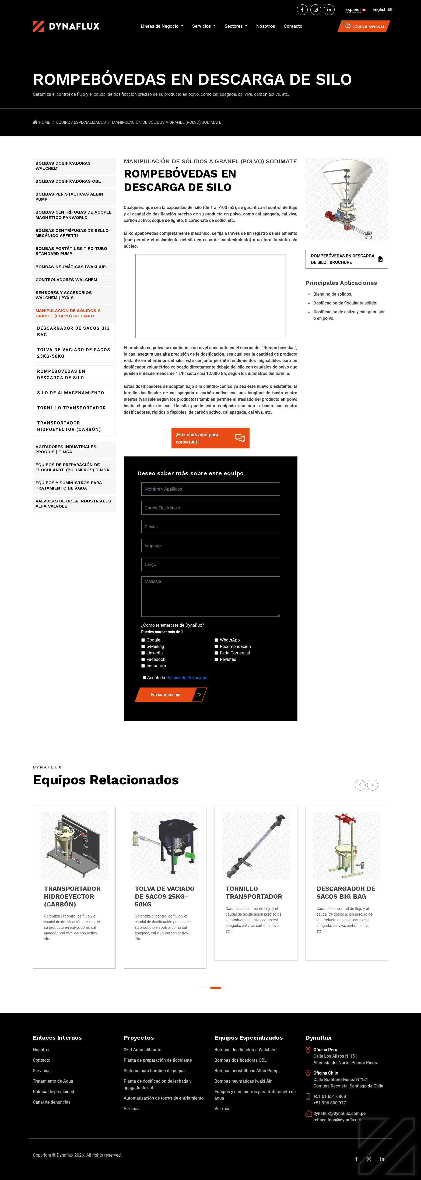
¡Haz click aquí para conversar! (210, 438)
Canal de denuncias (52, 1102)
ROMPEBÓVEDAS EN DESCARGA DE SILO (61, 374)
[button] (215, 988)
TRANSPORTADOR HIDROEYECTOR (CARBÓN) (69, 426)
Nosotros (265, 26)
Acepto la (178, 677)
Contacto (293, 26)
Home (44, 122)
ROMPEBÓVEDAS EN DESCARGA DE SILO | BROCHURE (347, 259)
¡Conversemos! (364, 26)
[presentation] (372, 785)
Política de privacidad (53, 1091)
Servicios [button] (202, 26)
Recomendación (235, 646)
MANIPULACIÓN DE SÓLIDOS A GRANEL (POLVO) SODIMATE (166, 122)
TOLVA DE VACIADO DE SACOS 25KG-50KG (73, 353)
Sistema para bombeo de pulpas (155, 1070)
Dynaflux (65, 1155)
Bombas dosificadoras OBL (241, 1060)
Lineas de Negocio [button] (160, 26)
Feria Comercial (235, 652)
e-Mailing (155, 646)
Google (153, 640)
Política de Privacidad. (187, 677)
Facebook (156, 659)
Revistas (228, 659)
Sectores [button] (234, 26)
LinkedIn (155, 652)
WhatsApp (230, 640)
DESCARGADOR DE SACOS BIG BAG (73, 331)
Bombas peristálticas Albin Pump (247, 1070)
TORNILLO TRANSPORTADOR (71, 407)
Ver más (132, 1108)
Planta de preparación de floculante (158, 1060)
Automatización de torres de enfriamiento (164, 1098)
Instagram (156, 665)
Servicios (42, 1070)
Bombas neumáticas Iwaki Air (243, 1081)
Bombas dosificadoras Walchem (245, 1049)
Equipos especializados (81, 122)
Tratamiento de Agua (53, 1081)
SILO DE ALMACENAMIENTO (70, 392)
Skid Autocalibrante (143, 1049)
